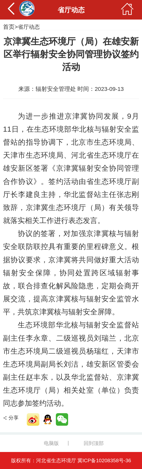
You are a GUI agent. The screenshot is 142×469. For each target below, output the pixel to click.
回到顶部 (94, 443)
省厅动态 (29, 27)
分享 (14, 417)
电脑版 (51, 443)
